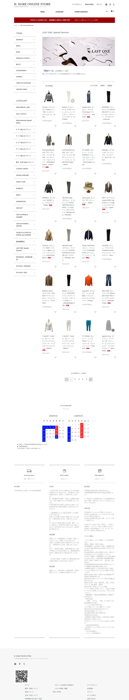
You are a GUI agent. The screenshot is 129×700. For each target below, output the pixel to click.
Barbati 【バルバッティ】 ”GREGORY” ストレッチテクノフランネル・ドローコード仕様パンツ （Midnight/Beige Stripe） (68, 298)
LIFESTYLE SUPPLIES (23, 83)
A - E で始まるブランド (23, 129)
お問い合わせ (109, 669)
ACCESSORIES (21, 70)
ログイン (99, 4)
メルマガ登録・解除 (82, 659)
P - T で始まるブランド (23, 149)
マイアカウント (77, 4)
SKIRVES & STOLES (23, 58)
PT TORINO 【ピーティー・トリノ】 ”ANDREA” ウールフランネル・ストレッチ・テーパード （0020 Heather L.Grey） (88, 157)
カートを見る (109, 666)
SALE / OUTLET (21, 114)
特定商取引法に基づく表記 (58, 669)
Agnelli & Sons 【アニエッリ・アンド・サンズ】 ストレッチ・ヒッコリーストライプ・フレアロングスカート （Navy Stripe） (108, 343)
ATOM (82, 663)
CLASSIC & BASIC (22, 171)
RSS (77, 663)
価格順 (102, 85)
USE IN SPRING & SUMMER (22, 218)
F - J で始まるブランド (23, 136)
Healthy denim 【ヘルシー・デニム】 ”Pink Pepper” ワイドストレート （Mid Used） (88, 112)
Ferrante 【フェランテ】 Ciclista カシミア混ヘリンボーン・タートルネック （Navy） (48, 112)
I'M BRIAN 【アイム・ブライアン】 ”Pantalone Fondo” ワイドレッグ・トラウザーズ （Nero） (108, 250)
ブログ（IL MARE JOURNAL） (86, 656)
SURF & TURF (20, 184)
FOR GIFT (19, 210)
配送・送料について (56, 659)
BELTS (18, 64)
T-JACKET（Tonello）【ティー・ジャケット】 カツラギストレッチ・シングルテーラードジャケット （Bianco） (48, 343)
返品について (54, 663)
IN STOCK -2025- (21, 275)
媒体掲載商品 (20, 244)
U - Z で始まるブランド (23, 155)
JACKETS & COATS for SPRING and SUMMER (23, 236)
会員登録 (108, 659)
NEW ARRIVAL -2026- (23, 107)
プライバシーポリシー (57, 673)
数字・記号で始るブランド (24, 163)
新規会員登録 (89, 4)
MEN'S (18, 46)
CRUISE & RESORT (22, 178)
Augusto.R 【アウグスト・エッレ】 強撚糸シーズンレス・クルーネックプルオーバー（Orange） (88, 295)
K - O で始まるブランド (23, 142)
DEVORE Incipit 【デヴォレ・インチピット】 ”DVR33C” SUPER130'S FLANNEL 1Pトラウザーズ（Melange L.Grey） (68, 253)
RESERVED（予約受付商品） (23, 261)
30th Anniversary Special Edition (24, 122)
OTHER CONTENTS (81, 12)
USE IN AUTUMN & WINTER (22, 227)
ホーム (16, 25)
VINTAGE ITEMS (21, 89)
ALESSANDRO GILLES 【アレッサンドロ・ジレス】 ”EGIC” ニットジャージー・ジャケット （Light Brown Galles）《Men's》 (68, 157)
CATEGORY (60, 12)
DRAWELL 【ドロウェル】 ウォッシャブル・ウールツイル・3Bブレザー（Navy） (108, 155)
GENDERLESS (21, 204)
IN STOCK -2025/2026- (23, 268)
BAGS (18, 52)
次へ (90, 379)
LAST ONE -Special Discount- (29, 25)
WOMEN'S (19, 39)
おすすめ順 (93, 85)
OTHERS (19, 77)
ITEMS (42, 12)
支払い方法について (56, 666)
